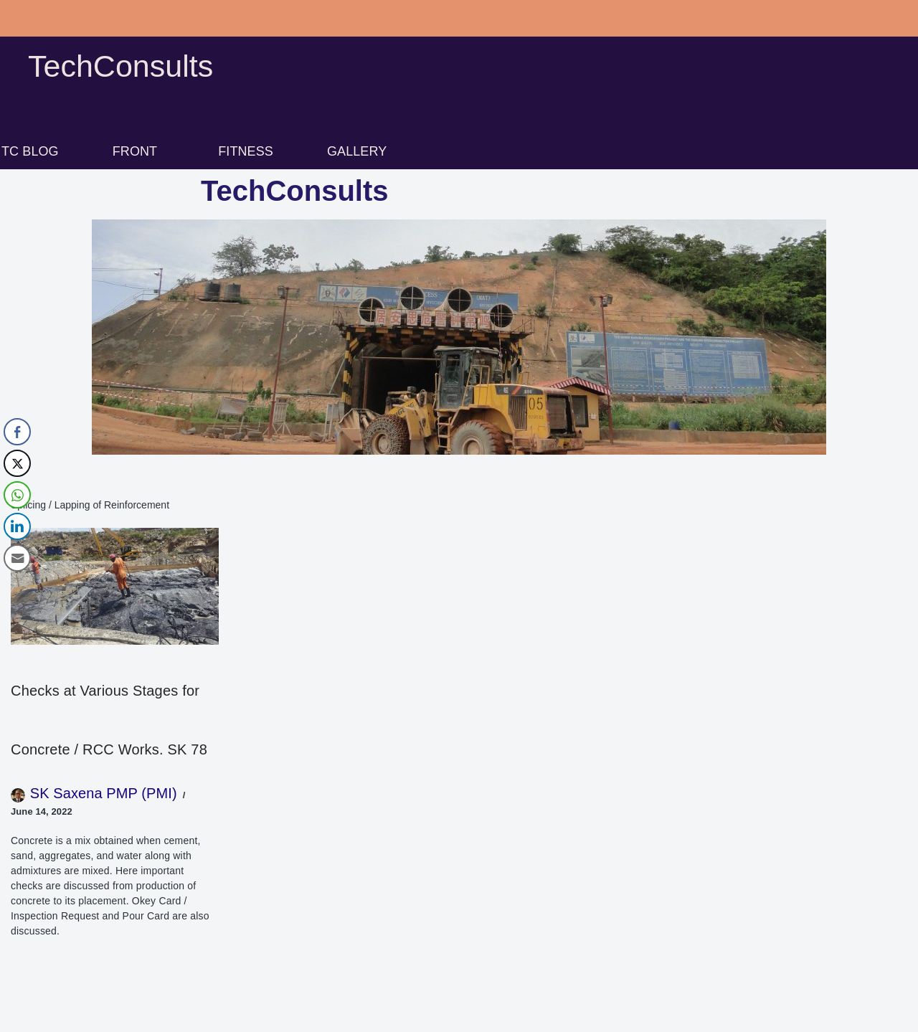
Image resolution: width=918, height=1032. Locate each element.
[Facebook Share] (17, 431)
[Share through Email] (17, 558)
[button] (138, 151)
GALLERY (357, 151)
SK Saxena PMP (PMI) (103, 793)
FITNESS (245, 151)
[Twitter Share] (17, 463)
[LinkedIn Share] (17, 526)
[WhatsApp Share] (17, 494)
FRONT (135, 151)
